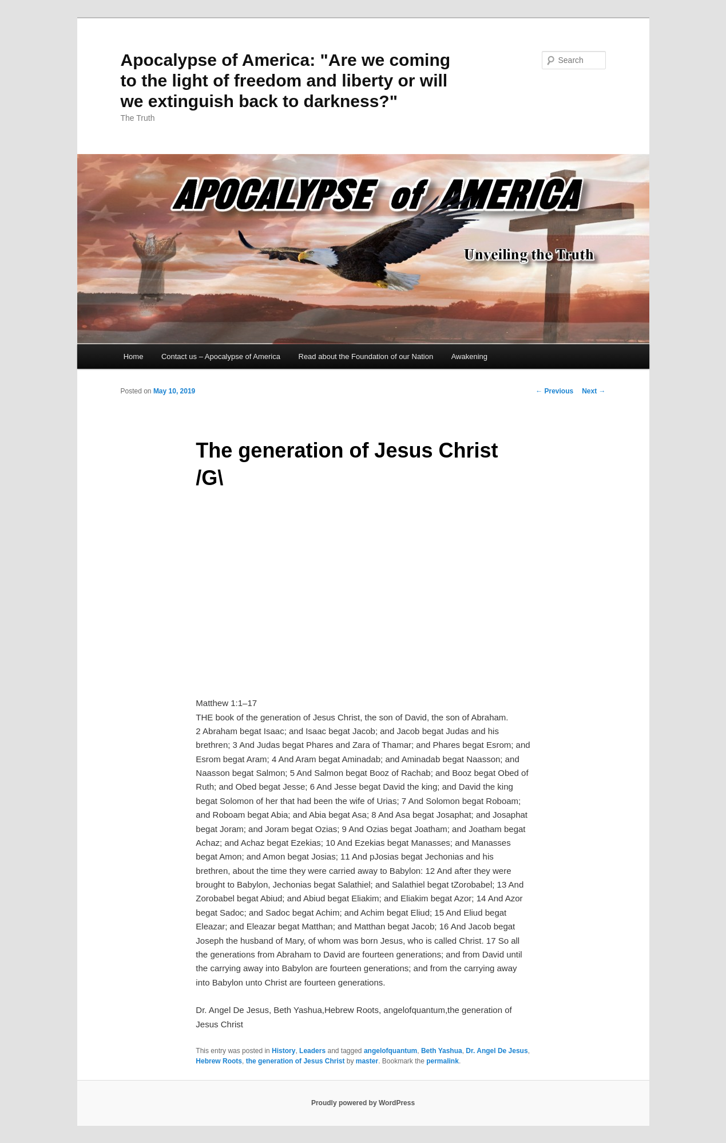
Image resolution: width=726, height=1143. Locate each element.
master (367, 1061)
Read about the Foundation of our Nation (366, 356)
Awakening (469, 356)
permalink (442, 1061)
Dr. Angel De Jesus (496, 1051)
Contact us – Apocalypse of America (220, 356)
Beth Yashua (441, 1051)
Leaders (312, 1051)
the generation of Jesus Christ (295, 1061)
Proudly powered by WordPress (363, 1103)
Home (134, 356)
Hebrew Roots (219, 1061)
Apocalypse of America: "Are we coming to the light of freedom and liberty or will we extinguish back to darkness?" (286, 80)
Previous (554, 391)
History (283, 1051)
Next (593, 391)
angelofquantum (390, 1051)
